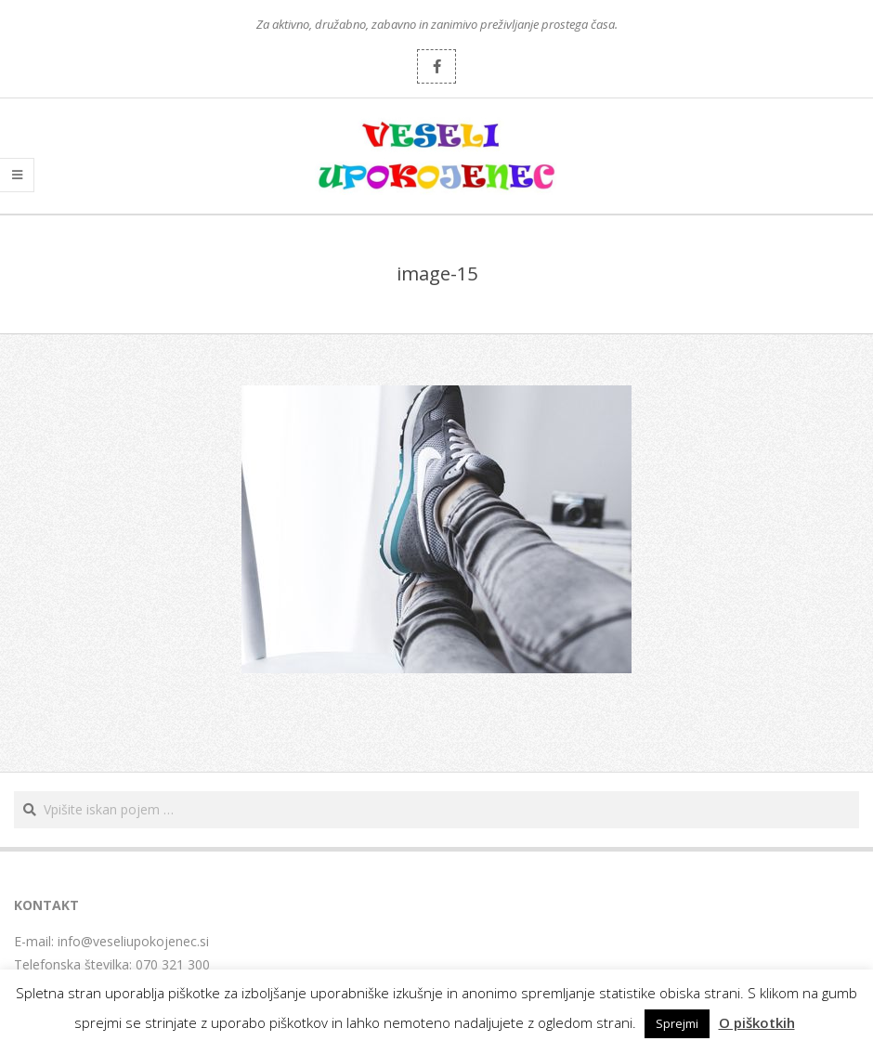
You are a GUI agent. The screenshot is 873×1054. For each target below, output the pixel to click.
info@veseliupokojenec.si (133, 941)
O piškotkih (757, 1022)
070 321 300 (173, 964)
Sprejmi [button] (677, 1023)
